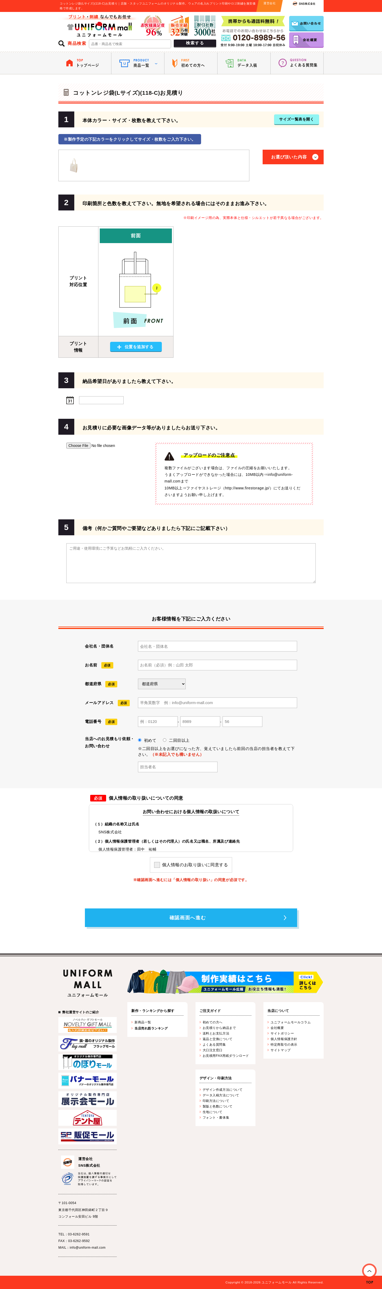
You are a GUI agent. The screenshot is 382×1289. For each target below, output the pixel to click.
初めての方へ (213, 1022)
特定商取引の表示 (284, 1044)
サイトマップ (280, 1050)
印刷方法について (216, 1101)
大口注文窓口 (213, 1050)
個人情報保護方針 (284, 1039)
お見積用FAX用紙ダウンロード (226, 1056)
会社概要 (277, 1028)
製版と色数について (218, 1106)
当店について (278, 1011)
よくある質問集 (214, 1044)
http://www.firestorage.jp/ (247, 488)
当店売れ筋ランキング (151, 1028)
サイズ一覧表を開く (296, 119)
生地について (213, 1112)
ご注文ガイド (210, 1011)
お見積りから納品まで (219, 1028)
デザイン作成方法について (223, 1090)
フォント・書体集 (216, 1117)
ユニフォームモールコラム (291, 1022)
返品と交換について (218, 1039)
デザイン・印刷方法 (215, 1078)
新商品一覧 (142, 1022)
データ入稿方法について (221, 1095)
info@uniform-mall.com (88, 1247)
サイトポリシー (282, 1033)
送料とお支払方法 (216, 1033)
